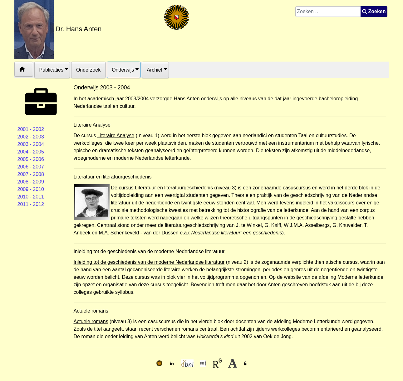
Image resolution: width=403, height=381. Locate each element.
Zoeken (374, 11)
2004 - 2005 (30, 151)
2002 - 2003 (30, 136)
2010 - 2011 (30, 196)
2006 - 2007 (30, 166)
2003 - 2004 (30, 144)
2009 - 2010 (30, 189)
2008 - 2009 (30, 181)
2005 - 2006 (30, 159)
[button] (52, 70)
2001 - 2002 (30, 129)
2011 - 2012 (30, 204)
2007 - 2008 (30, 174)
